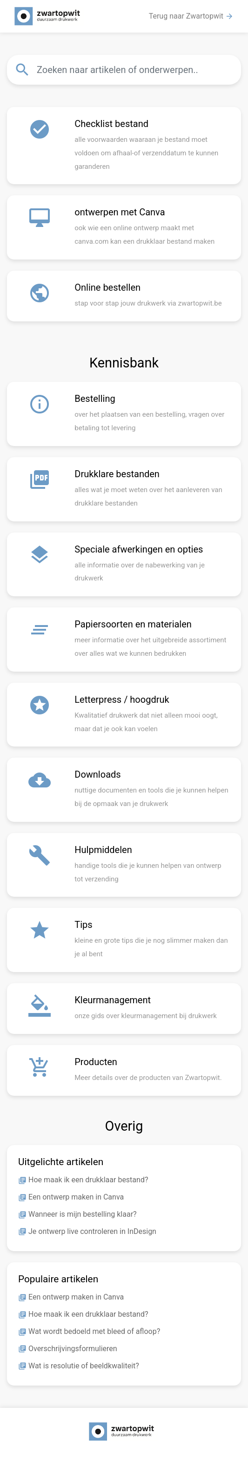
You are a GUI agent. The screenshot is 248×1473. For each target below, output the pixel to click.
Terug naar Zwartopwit (191, 16)
